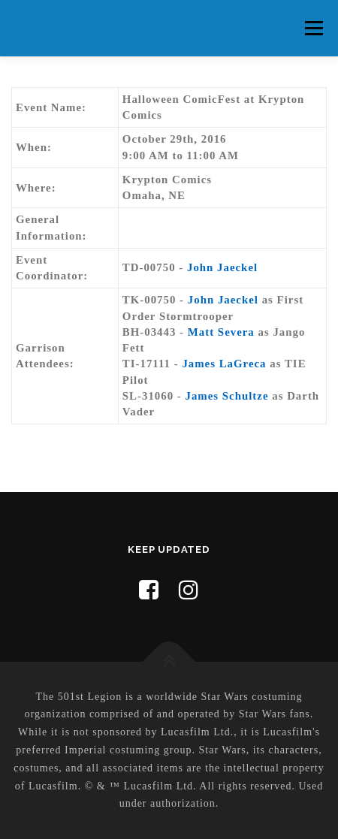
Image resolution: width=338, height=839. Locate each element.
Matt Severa (221, 332)
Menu (313, 28)
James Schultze (227, 396)
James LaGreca (224, 364)
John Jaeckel (222, 267)
